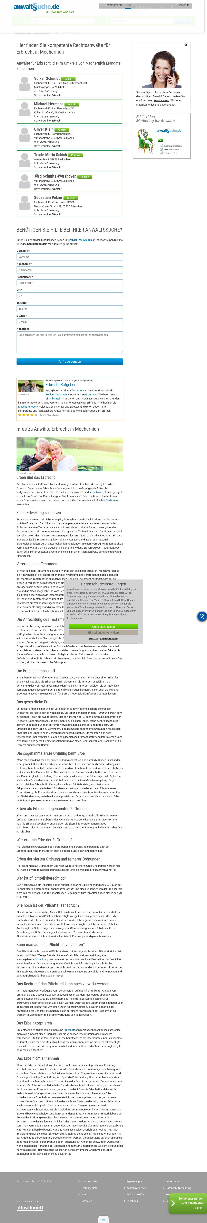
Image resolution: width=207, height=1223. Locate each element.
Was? (24, 21)
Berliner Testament (57, 394)
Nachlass (97, 492)
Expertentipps (145, 8)
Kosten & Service (136, 1187)
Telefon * (22, 302)
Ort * (19, 289)
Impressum (172, 1181)
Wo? (104, 21)
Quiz (171, 8)
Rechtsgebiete (117, 8)
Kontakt (68, 79)
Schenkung (41, 959)
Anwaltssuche (23, 32)
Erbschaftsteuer (27, 406)
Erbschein (91, 394)
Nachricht (23, 328)
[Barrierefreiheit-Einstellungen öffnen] (202, 616)
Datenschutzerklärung (175, 1187)
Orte (131, 8)
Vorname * (23, 251)
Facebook (132, 1200)
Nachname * (24, 264)
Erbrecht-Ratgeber (61, 384)
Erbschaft (69, 1029)
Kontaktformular (161, 100)
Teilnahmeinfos (135, 1194)
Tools (161, 8)
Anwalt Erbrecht (41, 32)
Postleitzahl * (25, 277)
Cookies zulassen (103, 626)
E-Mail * (22, 315)
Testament (77, 390)
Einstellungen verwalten (103, 632)
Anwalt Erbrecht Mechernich (66, 32)
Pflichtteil (55, 398)
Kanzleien (86, 1200)
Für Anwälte (184, 8)
